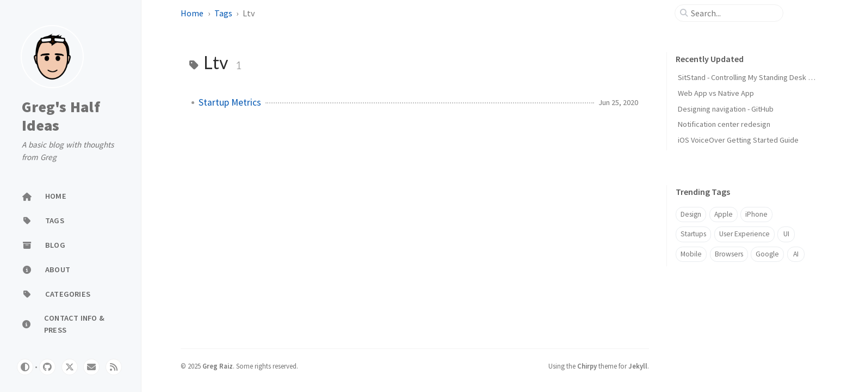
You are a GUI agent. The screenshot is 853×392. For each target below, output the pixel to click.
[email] (91, 367)
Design (691, 214)
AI (796, 254)
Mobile (691, 254)
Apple (723, 214)
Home (192, 13)
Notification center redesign (724, 124)
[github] (47, 367)
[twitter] (69, 367)
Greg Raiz (217, 366)
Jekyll (637, 366)
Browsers (729, 254)
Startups (693, 233)
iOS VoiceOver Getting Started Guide (738, 140)
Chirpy (587, 366)
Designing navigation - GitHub (726, 109)
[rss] (113, 367)
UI (786, 233)
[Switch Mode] (25, 367)
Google (767, 254)
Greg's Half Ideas (61, 116)
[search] (733, 13)
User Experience (744, 233)
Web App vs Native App (716, 93)
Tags (223, 13)
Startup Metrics (230, 102)
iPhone (756, 214)
